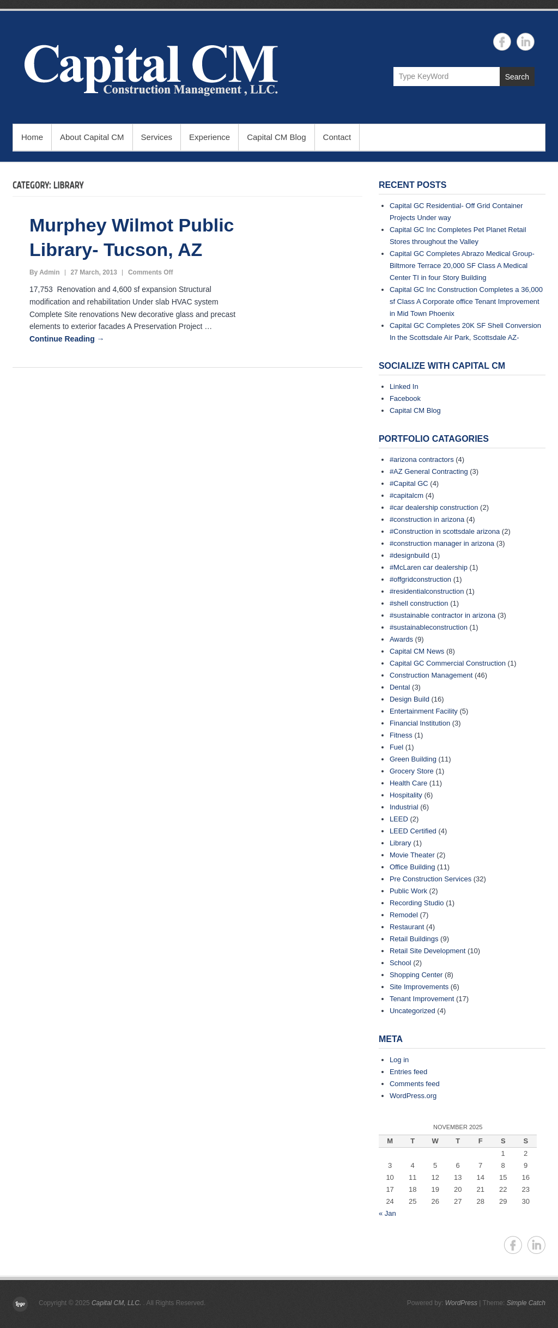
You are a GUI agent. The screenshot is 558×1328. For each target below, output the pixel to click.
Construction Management (431, 675)
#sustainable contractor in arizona (442, 615)
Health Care (408, 783)
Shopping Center (416, 975)
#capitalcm (406, 495)
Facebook (405, 398)
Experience (209, 137)
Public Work (408, 891)
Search (517, 76)
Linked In (404, 386)
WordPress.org (413, 1096)
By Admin (44, 272)
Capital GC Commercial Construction (448, 663)
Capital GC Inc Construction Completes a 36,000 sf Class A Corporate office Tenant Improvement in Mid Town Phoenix (466, 301)
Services (157, 137)
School (400, 963)
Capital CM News (417, 651)
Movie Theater (412, 855)
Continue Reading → (67, 338)
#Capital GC (409, 483)
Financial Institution (420, 723)
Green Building (413, 759)
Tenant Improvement (422, 999)
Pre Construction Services (430, 879)
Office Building (412, 867)
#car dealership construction (434, 507)
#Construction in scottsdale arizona (445, 531)
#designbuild (409, 555)
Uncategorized (412, 1011)
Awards (401, 639)
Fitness (401, 735)
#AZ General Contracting (429, 471)
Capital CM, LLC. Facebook (502, 42)
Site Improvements (419, 987)
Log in (399, 1060)
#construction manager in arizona (442, 543)
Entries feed (408, 1072)
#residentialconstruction (427, 591)
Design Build (409, 699)
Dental (400, 687)
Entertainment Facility (424, 711)
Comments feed (415, 1084)
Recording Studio (417, 903)
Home (32, 137)
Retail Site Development (427, 951)
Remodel (404, 915)
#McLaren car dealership (429, 567)
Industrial (404, 807)
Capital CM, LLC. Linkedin (526, 42)
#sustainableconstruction (429, 627)
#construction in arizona (427, 519)
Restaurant (407, 927)
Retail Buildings (414, 939)
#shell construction (419, 603)
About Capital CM (92, 137)
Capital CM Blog (276, 137)
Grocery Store (412, 771)
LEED (399, 819)
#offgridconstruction (420, 579)
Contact (337, 137)
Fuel (396, 747)
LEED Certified (413, 831)
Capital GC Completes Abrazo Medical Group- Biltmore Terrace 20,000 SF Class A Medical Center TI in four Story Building (462, 265)
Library (400, 843)
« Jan (387, 1213)
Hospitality (406, 795)
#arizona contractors (422, 459)
